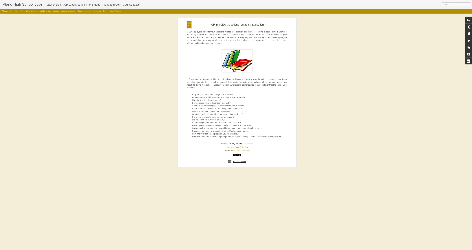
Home (16, 11)
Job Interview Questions (240, 151)
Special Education (68, 11)
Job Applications (84, 11)
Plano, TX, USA (241, 147)
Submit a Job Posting (112, 11)
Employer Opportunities (49, 11)
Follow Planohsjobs (29, 11)
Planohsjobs (248, 144)
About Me (97, 11)
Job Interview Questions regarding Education (237, 24)
